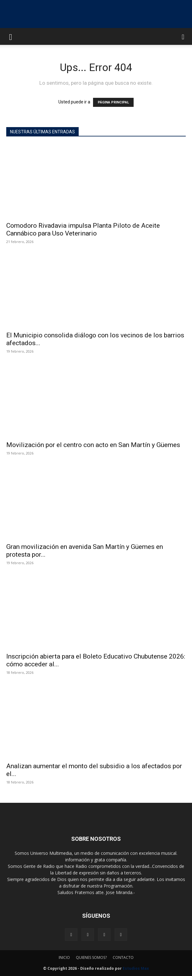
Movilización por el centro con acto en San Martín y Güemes (93, 445)
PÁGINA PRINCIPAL (113, 102)
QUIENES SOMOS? (91, 957)
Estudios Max (136, 968)
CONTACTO (123, 957)
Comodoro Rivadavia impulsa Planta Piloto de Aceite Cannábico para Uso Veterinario (83, 229)
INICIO (64, 957)
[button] (11, 36)
